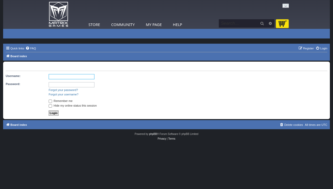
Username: (13, 75)
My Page (154, 24)
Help (177, 24)
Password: (13, 84)
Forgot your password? (63, 90)
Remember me (61, 100)
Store (94, 24)
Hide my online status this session (73, 105)
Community (123, 24)
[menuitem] (30, 48)
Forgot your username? (63, 94)
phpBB (153, 134)
